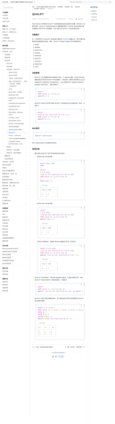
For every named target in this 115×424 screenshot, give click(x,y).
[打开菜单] (3, 3)
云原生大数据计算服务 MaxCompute (21, 8)
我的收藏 (80, 25)
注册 (102, 3)
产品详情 (70, 25)
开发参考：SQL (69, 13)
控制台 (97, 3)
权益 (38, 3)
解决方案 (32, 3)
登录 (109, 3)
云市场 (48, 3)
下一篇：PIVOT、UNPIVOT (75, 360)
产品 (25, 3)
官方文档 (5, 8)
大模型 (20, 3)
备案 (92, 3)
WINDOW (66, 45)
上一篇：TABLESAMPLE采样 (42, 360)
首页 (33, 13)
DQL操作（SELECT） (40, 15)
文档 (88, 3)
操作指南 (60, 13)
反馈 (61, 369)
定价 (43, 3)
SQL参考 (77, 13)
